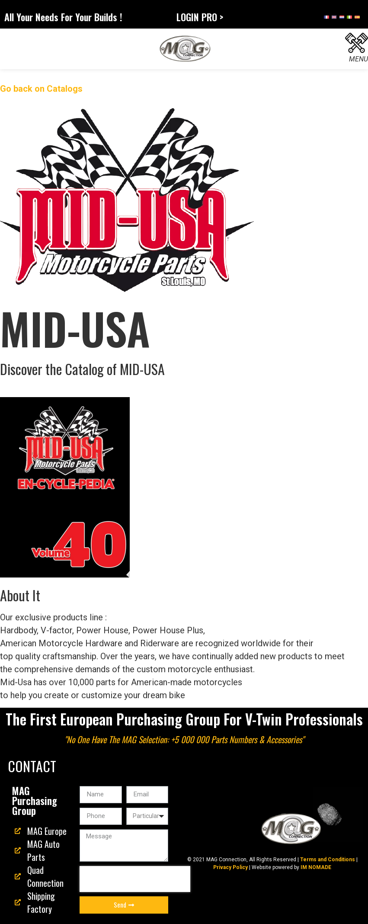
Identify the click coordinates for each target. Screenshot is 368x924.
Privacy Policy (230, 867)
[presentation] (135, 879)
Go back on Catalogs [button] (41, 88)
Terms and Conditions (327, 860)
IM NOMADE (316, 867)
